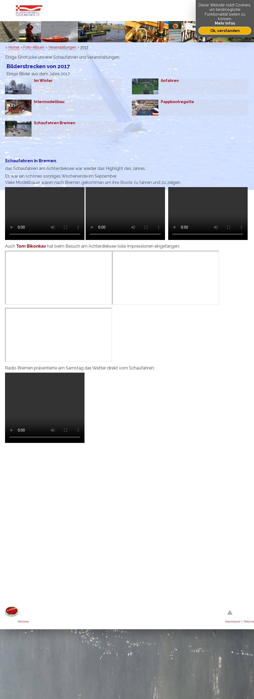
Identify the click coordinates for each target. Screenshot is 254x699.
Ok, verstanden (225, 30)
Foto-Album (33, 47)
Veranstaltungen (62, 47)
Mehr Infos (225, 23)
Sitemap (23, 621)
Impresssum (232, 621)
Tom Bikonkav (31, 246)
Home (13, 47)
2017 (84, 47)
